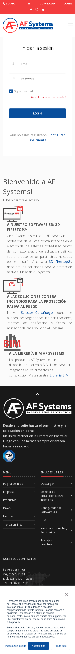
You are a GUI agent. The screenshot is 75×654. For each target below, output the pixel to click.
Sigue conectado (21, 91)
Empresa (8, 492)
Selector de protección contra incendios (52, 495)
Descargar (47, 484)
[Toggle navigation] (70, 21)
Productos (9, 500)
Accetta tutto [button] (38, 646)
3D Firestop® (60, 261)
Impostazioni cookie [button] (15, 646)
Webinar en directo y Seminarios (54, 530)
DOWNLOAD (47, 3)
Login (68, 3)
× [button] (66, 594)
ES (28, 3)
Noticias (8, 516)
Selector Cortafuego (38, 312)
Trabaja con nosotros (48, 542)
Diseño (7, 508)
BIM (43, 520)
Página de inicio (13, 484)
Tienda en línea (13, 524)
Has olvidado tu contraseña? (48, 97)
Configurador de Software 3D (51, 510)
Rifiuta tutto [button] (60, 646)
